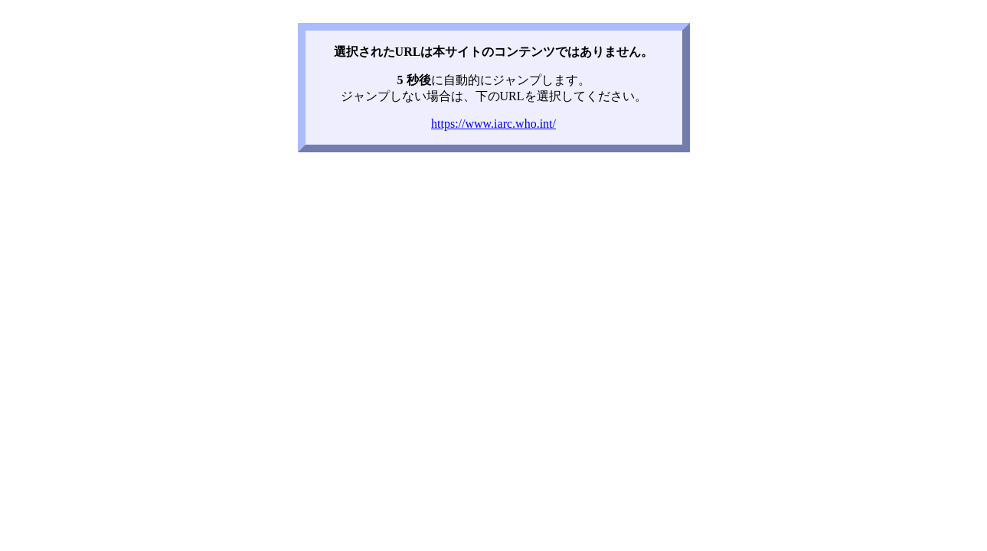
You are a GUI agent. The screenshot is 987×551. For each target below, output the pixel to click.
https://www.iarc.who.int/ (493, 123)
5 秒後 (414, 79)
